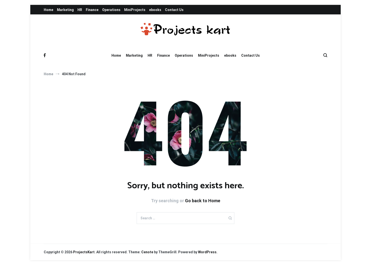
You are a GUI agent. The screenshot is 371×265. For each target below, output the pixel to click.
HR (79, 10)
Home (48, 10)
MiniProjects (134, 10)
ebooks (155, 10)
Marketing (65, 10)
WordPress (207, 252)
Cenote (147, 252)
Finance (92, 10)
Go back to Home (202, 200)
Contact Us (174, 10)
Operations (111, 10)
